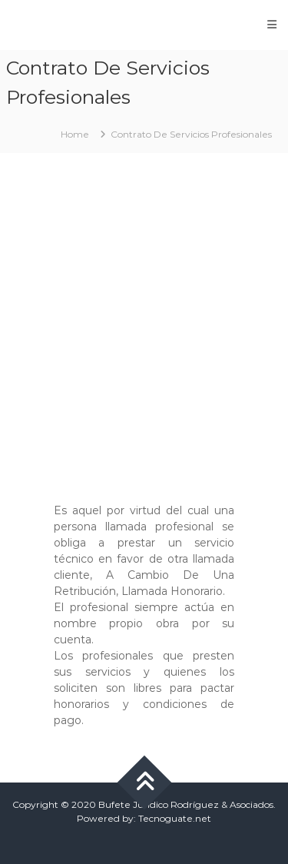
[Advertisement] (144, 320)
